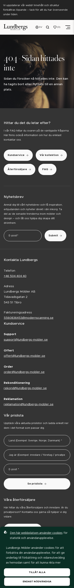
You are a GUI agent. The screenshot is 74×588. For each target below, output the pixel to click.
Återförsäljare (19, 169)
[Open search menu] (48, 27)
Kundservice (18, 155)
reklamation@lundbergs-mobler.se (28, 404)
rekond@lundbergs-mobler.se (25, 388)
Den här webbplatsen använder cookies (36, 533)
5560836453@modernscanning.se (28, 317)
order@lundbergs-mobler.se (24, 372)
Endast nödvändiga (37, 581)
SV (40, 27)
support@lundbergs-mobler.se (26, 339)
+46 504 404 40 (15, 276)
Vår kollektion (51, 155)
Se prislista (37, 483)
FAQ (47, 169)
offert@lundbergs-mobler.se (24, 355)
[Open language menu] (38, 27)
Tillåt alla (37, 572)
